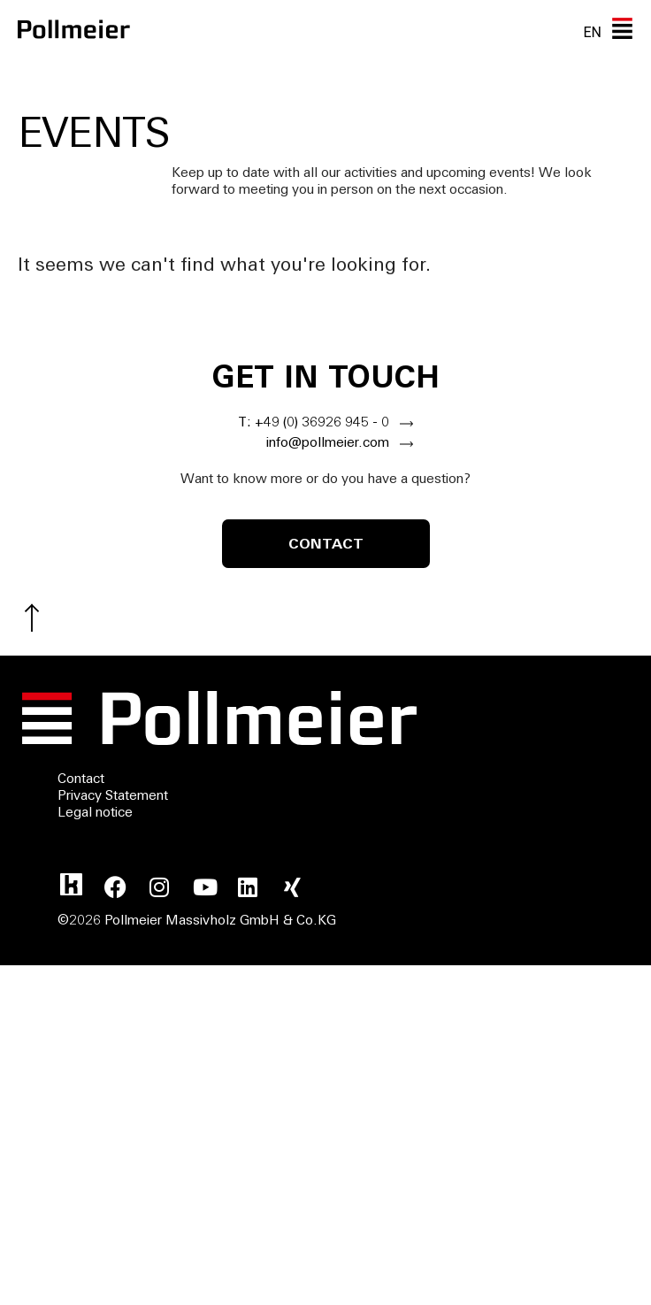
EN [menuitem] (592, 31)
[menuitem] (592, 32)
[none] (592, 32)
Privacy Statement (112, 796)
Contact (80, 780)
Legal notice (95, 813)
